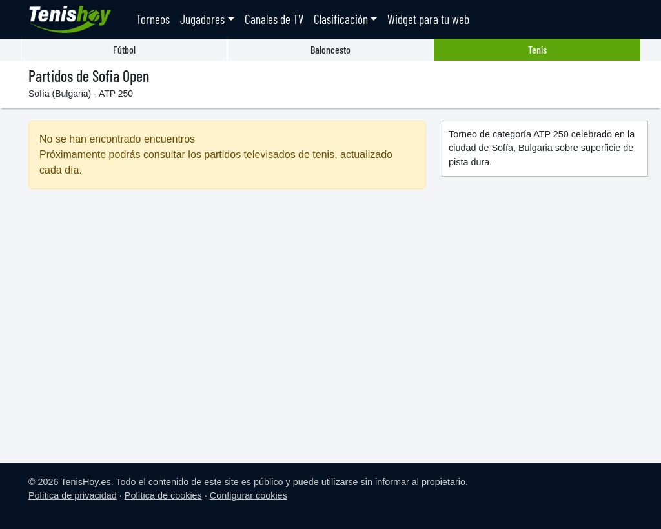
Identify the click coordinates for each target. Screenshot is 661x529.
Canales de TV (274, 19)
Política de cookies (163, 495)
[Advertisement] (227, 310)
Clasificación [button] (341, 19)
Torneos (153, 19)
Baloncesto (330, 49)
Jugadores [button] (202, 19)
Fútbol (124, 49)
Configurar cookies (248, 495)
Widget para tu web (428, 19)
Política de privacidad (72, 495)
